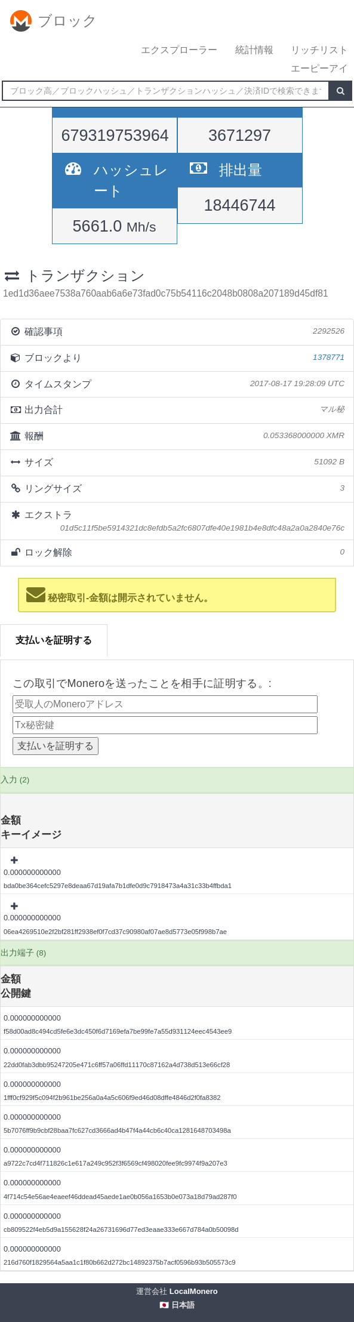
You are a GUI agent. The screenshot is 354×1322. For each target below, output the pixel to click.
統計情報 (254, 50)
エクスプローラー (179, 50)
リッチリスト (319, 50)
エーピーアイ (319, 68)
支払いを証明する (54, 640)
